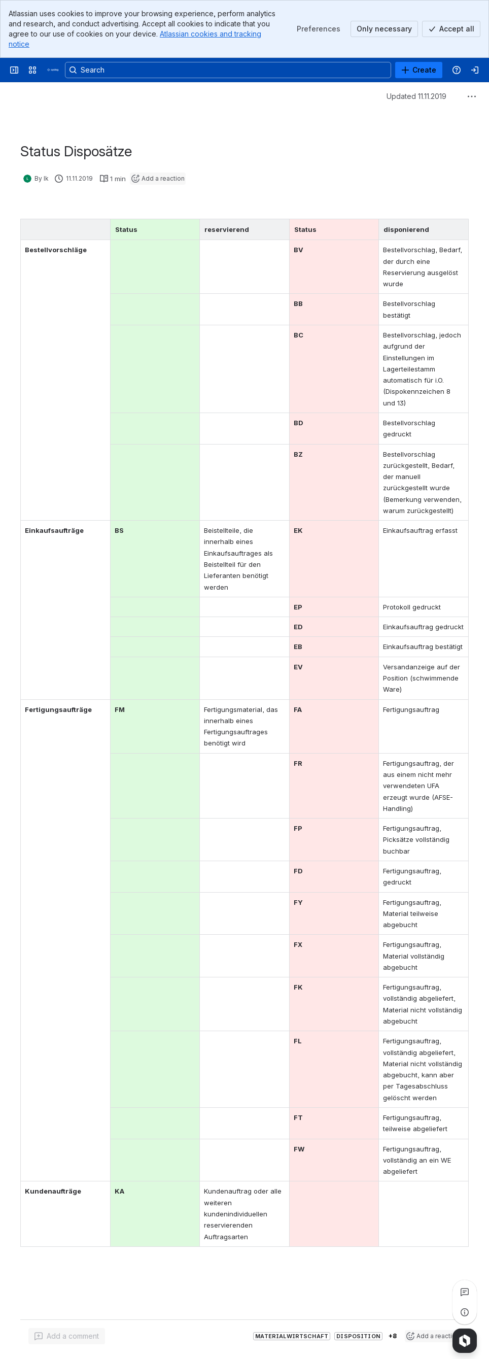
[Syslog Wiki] (53, 70)
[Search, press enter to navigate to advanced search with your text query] (228, 70)
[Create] (418, 70)
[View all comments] (465, 1292)
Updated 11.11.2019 (416, 96)
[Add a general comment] (66, 1336)
